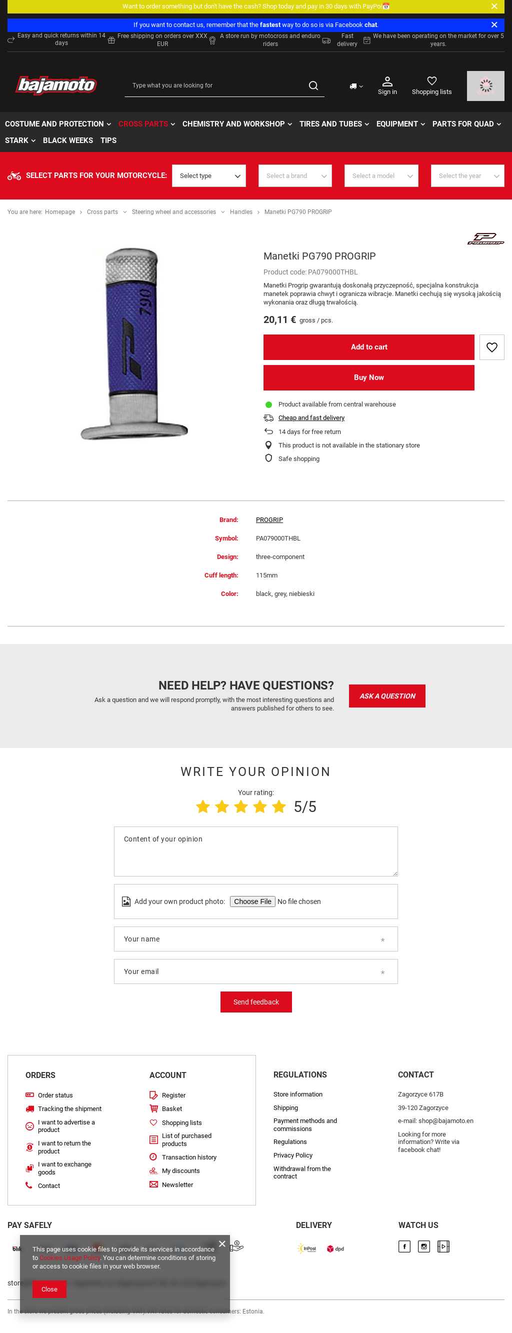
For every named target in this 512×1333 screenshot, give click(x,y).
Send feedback (256, 1002)
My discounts (181, 1170)
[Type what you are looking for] (224, 85)
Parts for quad (463, 124)
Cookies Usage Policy (70, 1258)
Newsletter (177, 1184)
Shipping (286, 1108)
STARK (16, 140)
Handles (241, 212)
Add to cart (369, 347)
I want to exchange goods (65, 1168)
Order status (55, 1095)
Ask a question (387, 696)
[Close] (494, 6)
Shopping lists (432, 92)
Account (168, 1075)
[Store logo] (56, 86)
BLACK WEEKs (68, 140)
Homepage (60, 212)
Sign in (387, 85)
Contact (49, 1186)
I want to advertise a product (66, 1126)
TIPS (108, 140)
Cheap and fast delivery (311, 418)
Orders (41, 1075)
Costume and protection (54, 124)
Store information (298, 1094)
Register (174, 1095)
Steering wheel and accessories (174, 212)
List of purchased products (187, 1140)
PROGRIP (269, 520)
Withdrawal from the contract (302, 1172)
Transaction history (189, 1157)
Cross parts (143, 124)
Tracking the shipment (70, 1108)
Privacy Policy (293, 1155)
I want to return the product (64, 1147)
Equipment (397, 124)
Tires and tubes (331, 124)
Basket (172, 1108)
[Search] (313, 85)
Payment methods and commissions (305, 1124)
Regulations (290, 1142)
